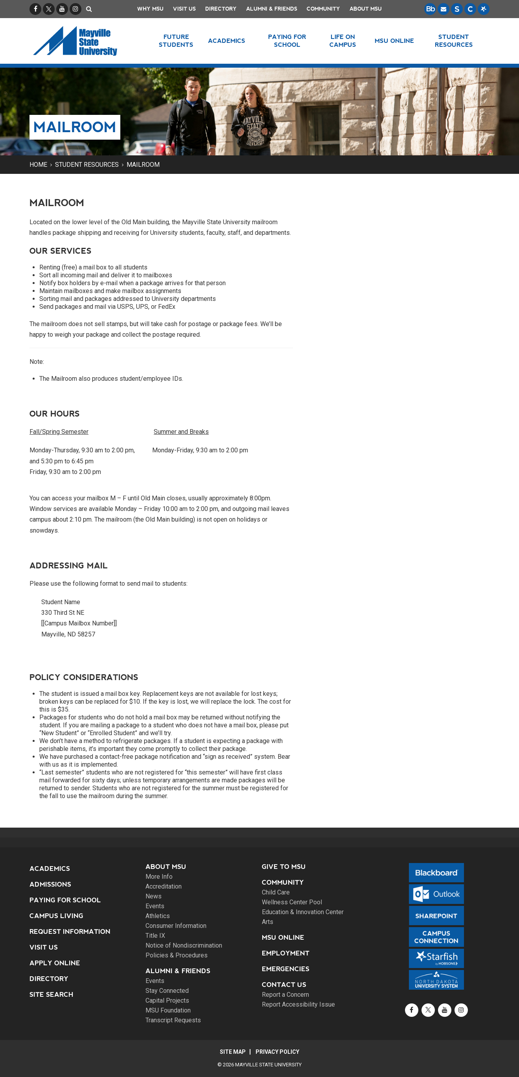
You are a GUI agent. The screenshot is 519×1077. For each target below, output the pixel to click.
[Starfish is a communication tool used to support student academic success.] (484, 9)
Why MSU (150, 9)
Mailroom (143, 164)
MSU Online (283, 937)
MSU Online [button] (394, 40)
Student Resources (87, 164)
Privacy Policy (277, 1052)
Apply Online (54, 963)
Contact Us (284, 984)
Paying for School (65, 900)
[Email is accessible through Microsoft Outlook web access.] (443, 9)
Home (38, 164)
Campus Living (56, 916)
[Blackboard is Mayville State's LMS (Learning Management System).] (430, 9)
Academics (49, 868)
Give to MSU (284, 866)
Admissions (50, 884)
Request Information (69, 931)
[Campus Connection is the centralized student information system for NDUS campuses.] (470, 9)
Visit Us (184, 9)
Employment (285, 953)
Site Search (51, 994)
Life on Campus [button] (342, 40)
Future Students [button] (176, 40)
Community (323, 9)
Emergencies (285, 969)
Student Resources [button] (454, 40)
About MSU (366, 9)
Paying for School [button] (287, 40)
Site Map (233, 1052)
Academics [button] (226, 40)
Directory (221, 9)
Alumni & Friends (271, 9)
